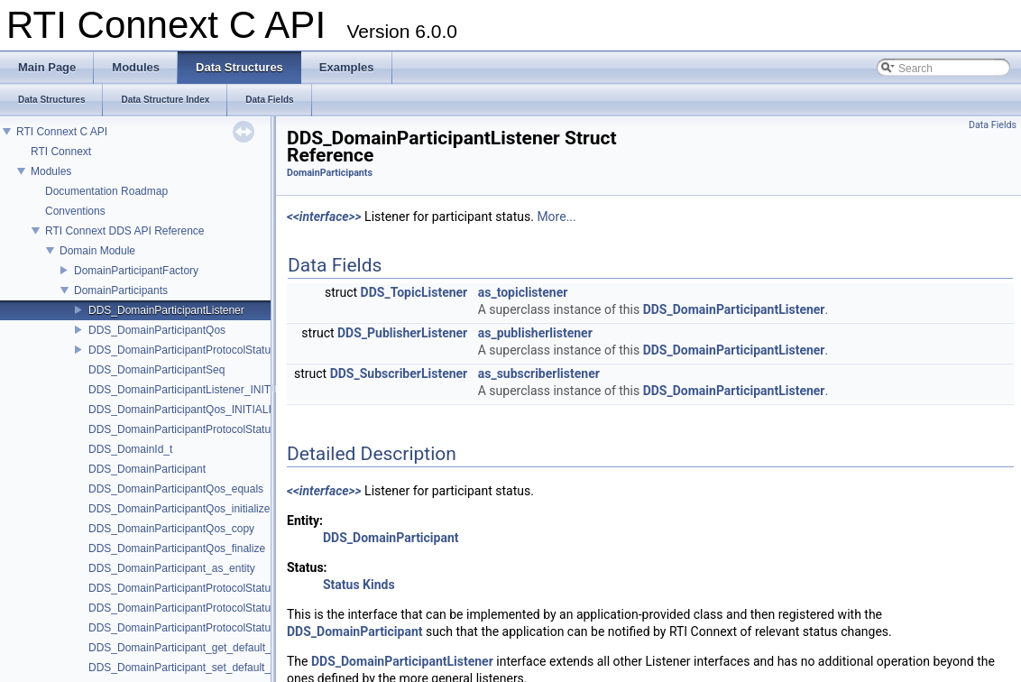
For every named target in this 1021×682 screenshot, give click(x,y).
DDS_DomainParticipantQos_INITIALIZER (190, 409)
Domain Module (97, 250)
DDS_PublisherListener (402, 333)
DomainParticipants (121, 290)
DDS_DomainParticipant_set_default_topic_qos (202, 667)
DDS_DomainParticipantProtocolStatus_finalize (202, 628)
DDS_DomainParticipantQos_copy (171, 528)
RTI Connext (61, 151)
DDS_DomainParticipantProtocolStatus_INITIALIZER (216, 429)
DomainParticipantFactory (136, 270)
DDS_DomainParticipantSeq (156, 370)
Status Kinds (359, 584)
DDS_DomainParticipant (147, 469)
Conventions (75, 211)
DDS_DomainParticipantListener (166, 310)
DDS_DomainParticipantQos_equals (175, 489)
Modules (51, 171)
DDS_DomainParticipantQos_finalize (176, 548)
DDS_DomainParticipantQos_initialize (179, 508)
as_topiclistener (523, 292)
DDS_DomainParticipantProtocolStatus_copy (196, 608)
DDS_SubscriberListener (399, 373)
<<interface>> (324, 216)
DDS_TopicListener (414, 292)
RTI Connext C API (61, 131)
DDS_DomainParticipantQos (156, 330)
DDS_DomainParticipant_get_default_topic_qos (202, 647)
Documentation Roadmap (106, 191)
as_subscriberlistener (539, 373)
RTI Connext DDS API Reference (125, 231)
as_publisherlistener (535, 333)
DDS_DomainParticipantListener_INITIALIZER (199, 389)
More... (556, 216)
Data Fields (992, 125)
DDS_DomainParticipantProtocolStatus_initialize (204, 588)
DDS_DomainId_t (130, 449)
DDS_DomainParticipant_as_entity (171, 568)
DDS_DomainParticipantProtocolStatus (182, 350)
